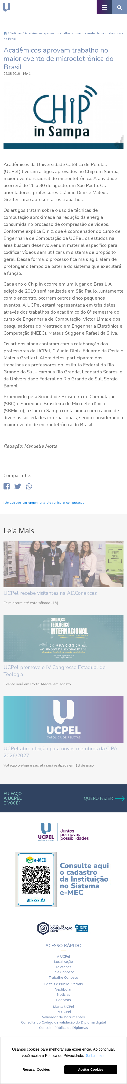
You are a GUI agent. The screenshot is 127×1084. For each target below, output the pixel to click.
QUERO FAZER (103, 798)
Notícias (16, 33)
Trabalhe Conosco (63, 977)
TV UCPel (63, 1011)
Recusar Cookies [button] (36, 1069)
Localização (63, 961)
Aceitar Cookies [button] (91, 1069)
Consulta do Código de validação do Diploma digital (63, 1022)
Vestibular (63, 989)
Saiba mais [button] (95, 1056)
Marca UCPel (63, 1006)
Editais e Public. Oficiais (63, 983)
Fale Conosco (63, 972)
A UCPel (63, 956)
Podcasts (63, 999)
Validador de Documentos (63, 1017)
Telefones (63, 966)
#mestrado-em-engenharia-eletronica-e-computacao (44, 502)
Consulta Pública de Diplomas (63, 1027)
